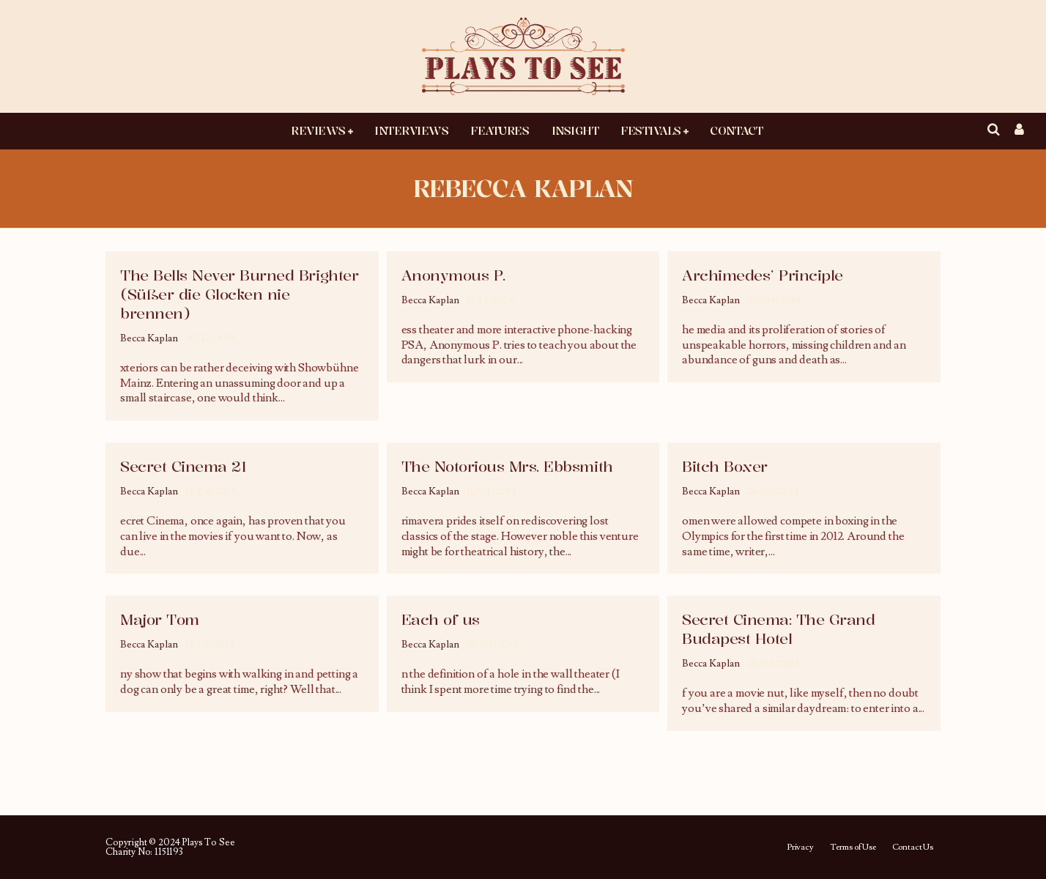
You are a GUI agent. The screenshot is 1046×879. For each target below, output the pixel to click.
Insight (575, 130)
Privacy (800, 847)
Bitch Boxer (725, 466)
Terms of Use (853, 847)
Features (499, 130)
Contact (736, 130)
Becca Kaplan (149, 338)
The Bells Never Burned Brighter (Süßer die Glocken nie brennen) (239, 294)
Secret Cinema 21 (183, 466)
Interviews (411, 130)
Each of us (440, 619)
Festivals (650, 130)
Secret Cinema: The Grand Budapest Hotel (778, 628)
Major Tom (159, 619)
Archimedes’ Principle (762, 275)
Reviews (318, 130)
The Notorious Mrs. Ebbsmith (507, 466)
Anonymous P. (453, 275)
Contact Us (912, 847)
